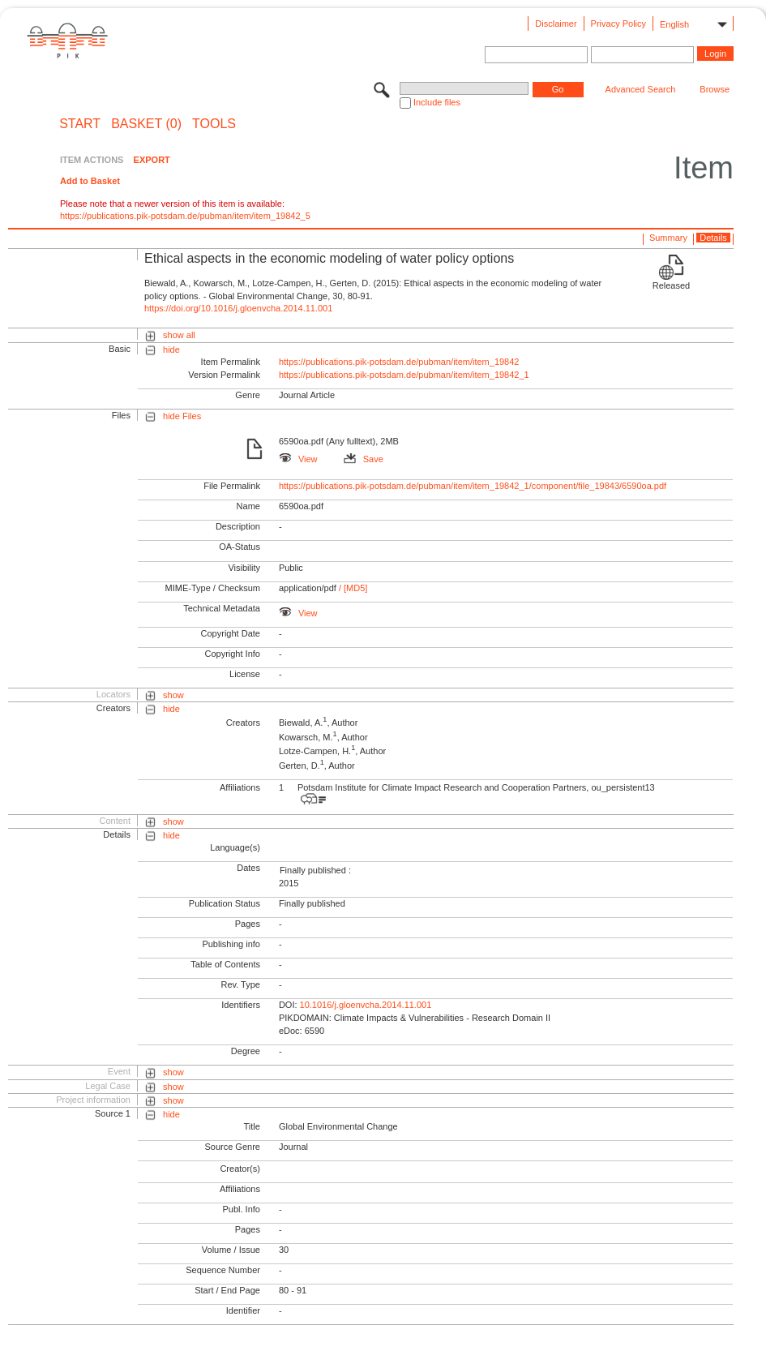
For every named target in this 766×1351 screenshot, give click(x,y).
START (80, 124)
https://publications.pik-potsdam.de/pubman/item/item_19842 (399, 362)
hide (171, 349)
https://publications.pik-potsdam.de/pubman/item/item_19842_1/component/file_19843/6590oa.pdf (472, 486)
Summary (668, 237)
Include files (436, 102)
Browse (715, 89)
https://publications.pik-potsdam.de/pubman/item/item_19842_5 (185, 216)
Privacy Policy (618, 23)
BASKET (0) (146, 124)
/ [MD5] (352, 588)
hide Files (182, 416)
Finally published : (315, 870)
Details (713, 237)
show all (179, 335)
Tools (214, 124)
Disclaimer (555, 23)
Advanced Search (641, 89)
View (298, 459)
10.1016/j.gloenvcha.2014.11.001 (366, 1005)
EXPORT (152, 160)
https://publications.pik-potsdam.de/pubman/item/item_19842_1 (404, 375)
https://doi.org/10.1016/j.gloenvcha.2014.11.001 (238, 308)
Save (363, 459)
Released (671, 285)
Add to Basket (90, 181)
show (173, 695)
